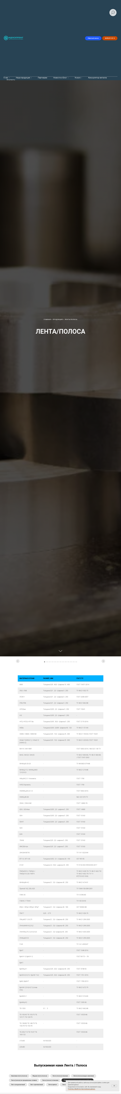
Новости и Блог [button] (60, 78)
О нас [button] (6, 78)
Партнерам (42, 78)
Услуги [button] (78, 78)
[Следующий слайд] (103, 679)
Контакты (11, 80)
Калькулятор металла (97, 78)
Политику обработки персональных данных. (81, 1089)
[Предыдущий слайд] (18, 679)
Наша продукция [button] (23, 78)
